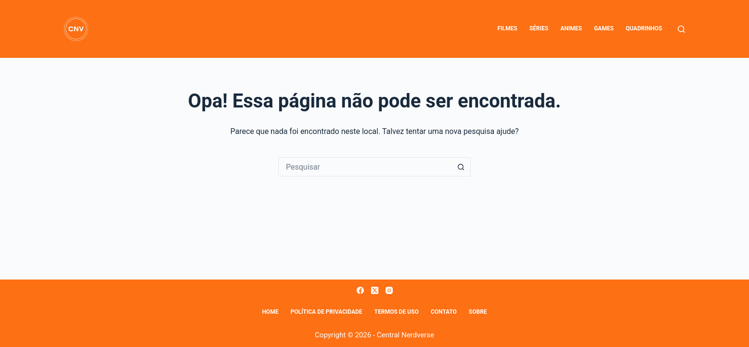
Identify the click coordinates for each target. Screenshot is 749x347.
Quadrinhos (644, 28)
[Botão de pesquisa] (461, 166)
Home (270, 311)
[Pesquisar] (681, 29)
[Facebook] (360, 290)
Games (604, 28)
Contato (444, 311)
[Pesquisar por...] (365, 166)
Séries (538, 28)
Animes (571, 28)
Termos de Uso (396, 311)
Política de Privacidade (326, 311)
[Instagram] (389, 290)
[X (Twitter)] (374, 290)
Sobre (478, 311)
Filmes (507, 28)
